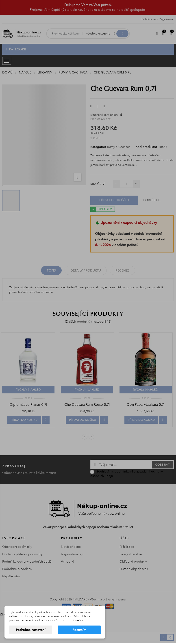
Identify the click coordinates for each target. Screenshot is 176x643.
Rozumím (79, 630)
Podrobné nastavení (30, 630)
